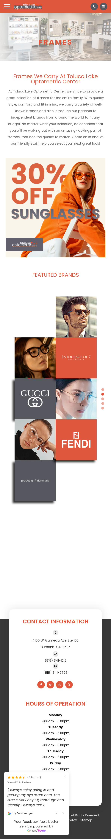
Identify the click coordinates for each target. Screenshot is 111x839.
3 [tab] (102, 398)
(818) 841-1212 (55, 660)
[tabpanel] (55, 398)
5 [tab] (102, 408)
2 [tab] (102, 394)
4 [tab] (102, 403)
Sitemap (86, 820)
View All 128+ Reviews (19, 782)
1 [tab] (102, 389)
